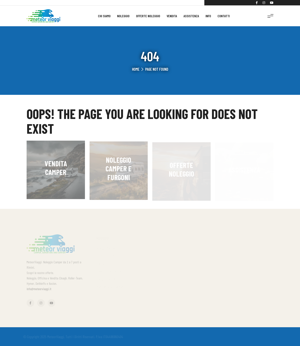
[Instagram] (263, 2)
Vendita (172, 16)
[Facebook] (257, 2)
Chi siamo (104, 16)
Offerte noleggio (148, 16)
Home (135, 69)
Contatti (224, 16)
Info (208, 16)
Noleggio (123, 16)
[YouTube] (271, 2)
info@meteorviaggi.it (39, 290)
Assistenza (191, 16)
